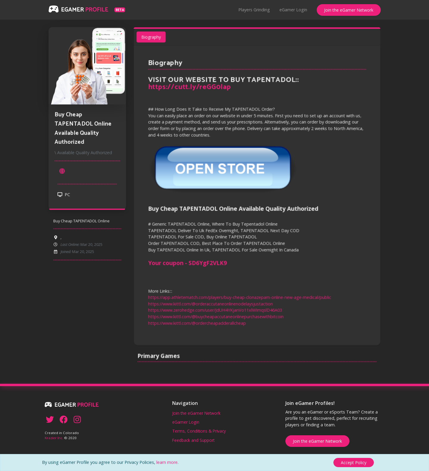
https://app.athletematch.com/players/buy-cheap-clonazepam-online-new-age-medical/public (240, 296)
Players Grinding (254, 10)
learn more (167, 462)
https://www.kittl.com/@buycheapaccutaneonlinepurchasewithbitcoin (216, 315)
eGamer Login (293, 10)
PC (63, 196)
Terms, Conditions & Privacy (199, 431)
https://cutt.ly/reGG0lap (190, 88)
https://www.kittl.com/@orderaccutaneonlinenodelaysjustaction (211, 302)
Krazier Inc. (54, 438)
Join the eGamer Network (348, 10)
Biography (152, 39)
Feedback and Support (193, 440)
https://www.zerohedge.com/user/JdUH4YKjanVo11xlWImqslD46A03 (216, 308)
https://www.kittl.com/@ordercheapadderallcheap (198, 321)
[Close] (353, 462)
